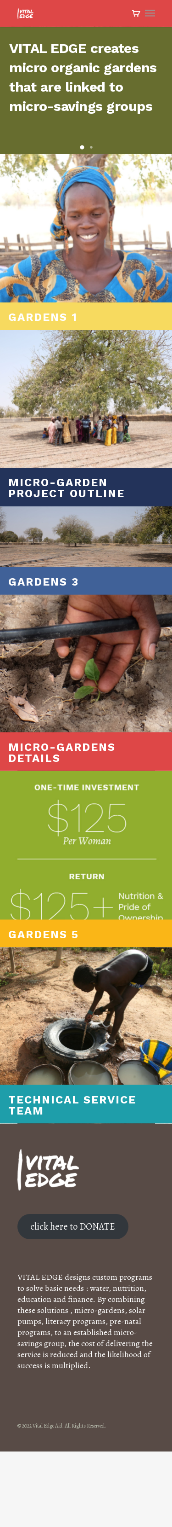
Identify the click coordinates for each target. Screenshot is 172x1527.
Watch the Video (129, 69)
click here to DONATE (72, 1301)
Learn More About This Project (60, 69)
